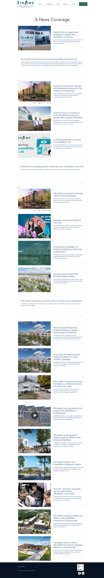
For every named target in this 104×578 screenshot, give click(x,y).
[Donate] (83, 4)
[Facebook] (79, 573)
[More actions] (83, 29)
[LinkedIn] (83, 573)
